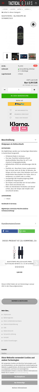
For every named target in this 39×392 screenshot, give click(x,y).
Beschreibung (8, 140)
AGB (5, 328)
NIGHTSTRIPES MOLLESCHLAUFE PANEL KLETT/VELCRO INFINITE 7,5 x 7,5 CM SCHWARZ (19, 262)
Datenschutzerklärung (21, 372)
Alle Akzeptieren (19, 377)
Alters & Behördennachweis (13, 321)
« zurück (12, 9)
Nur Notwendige (19, 383)
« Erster (5, 9)
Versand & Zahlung (10, 334)
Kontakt (6, 337)
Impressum (7, 314)
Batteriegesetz (8, 318)
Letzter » (28, 9)
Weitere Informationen (19, 388)
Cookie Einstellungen (10, 341)
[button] (5, 89)
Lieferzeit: (5, 69)
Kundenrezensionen (11, 223)
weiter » (20, 9)
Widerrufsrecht (8, 331)
